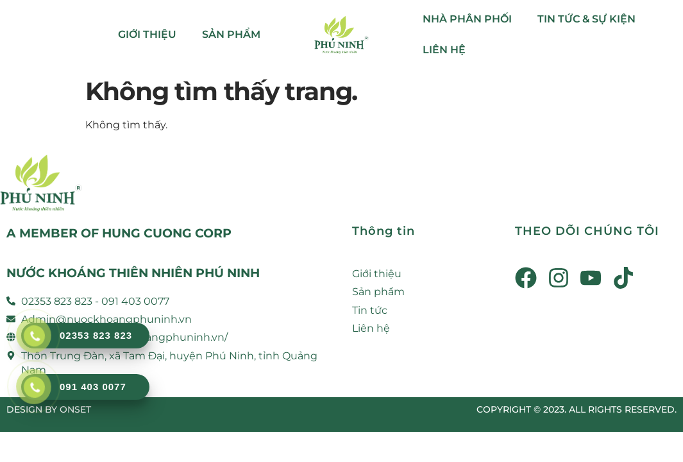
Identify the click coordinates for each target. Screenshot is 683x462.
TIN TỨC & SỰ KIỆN (586, 19)
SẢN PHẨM (231, 34)
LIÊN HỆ (444, 50)
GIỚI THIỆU (147, 34)
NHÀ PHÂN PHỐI (467, 19)
